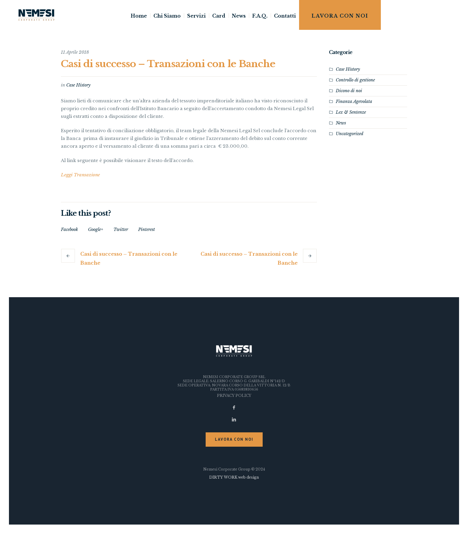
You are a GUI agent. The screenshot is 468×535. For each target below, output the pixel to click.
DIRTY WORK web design (234, 477)
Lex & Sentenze (351, 112)
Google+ (95, 229)
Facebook (69, 229)
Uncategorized (349, 133)
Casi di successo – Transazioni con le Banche (128, 258)
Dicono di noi (349, 90)
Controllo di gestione (355, 80)
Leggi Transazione (80, 175)
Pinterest (146, 229)
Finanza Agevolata (354, 101)
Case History (78, 85)
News (341, 123)
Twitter (120, 229)
